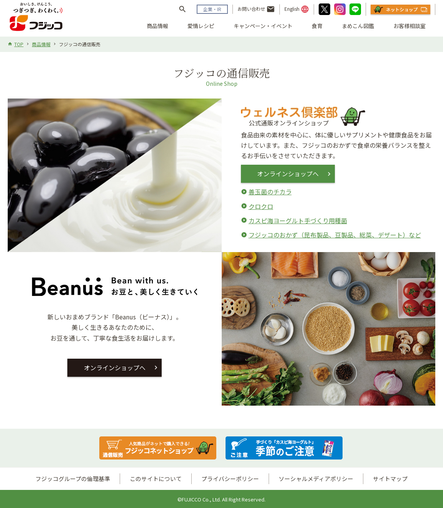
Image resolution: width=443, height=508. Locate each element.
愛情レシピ (200, 26)
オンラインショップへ (289, 173)
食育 (317, 26)
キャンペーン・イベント (263, 26)
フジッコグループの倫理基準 (72, 479)
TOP (18, 44)
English (296, 9)
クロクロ (261, 206)
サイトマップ (390, 479)
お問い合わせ (256, 9)
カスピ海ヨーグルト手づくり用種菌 (298, 220)
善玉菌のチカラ (270, 191)
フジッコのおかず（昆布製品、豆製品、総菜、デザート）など (335, 234)
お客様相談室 (409, 26)
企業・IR (212, 9)
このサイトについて (156, 479)
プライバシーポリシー (230, 479)
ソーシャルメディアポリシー (316, 479)
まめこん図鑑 (358, 26)
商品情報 (157, 26)
